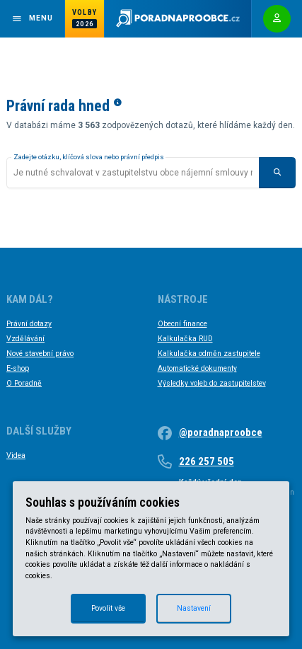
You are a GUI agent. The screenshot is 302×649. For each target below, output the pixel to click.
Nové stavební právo (40, 353)
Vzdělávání (25, 338)
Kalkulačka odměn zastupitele (209, 353)
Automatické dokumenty (197, 368)
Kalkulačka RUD (185, 338)
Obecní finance (182, 323)
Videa (15, 455)
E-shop (17, 368)
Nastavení (194, 608)
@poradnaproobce (220, 432)
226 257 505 (206, 461)
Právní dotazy (29, 323)
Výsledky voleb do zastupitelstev (212, 383)
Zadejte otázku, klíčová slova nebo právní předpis (88, 157)
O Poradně (24, 383)
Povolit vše (108, 608)
